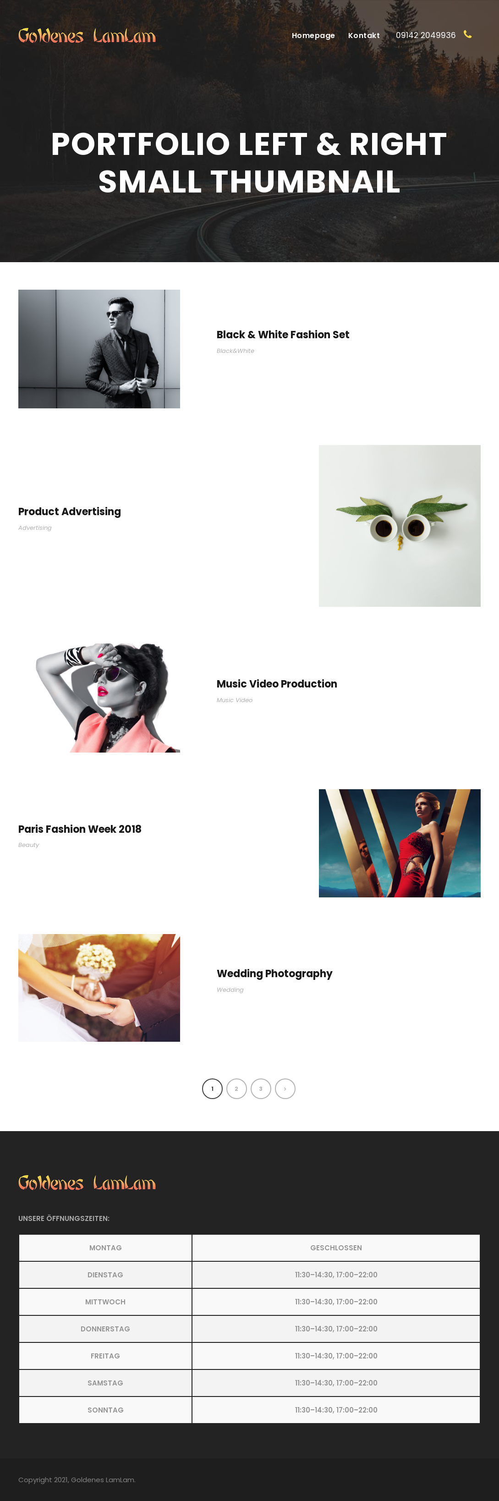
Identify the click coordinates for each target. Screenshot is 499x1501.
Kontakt (364, 35)
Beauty (28, 845)
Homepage (313, 35)
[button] (249, 1329)
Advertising (35, 527)
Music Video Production (277, 684)
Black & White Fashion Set (283, 335)
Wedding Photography (275, 974)
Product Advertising (69, 512)
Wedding (230, 989)
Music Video (234, 700)
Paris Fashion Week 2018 (80, 829)
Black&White (235, 350)
